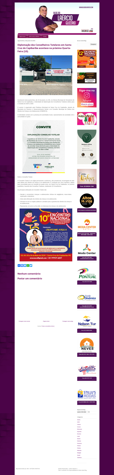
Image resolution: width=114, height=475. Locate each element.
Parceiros (79, 443)
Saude (78, 455)
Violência (79, 457)
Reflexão (79, 450)
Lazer (78, 436)
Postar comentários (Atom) (48, 326)
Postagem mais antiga (67, 321)
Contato (45, 36)
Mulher (78, 438)
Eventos (79, 434)
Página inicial (22, 36)
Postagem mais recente (24, 321)
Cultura (79, 424)
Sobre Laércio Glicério (34, 36)
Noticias (79, 441)
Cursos (79, 426)
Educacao (79, 429)
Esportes (79, 431)
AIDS (78, 422)
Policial (79, 445)
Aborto (78, 419)
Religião (79, 452)
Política (79, 448)
